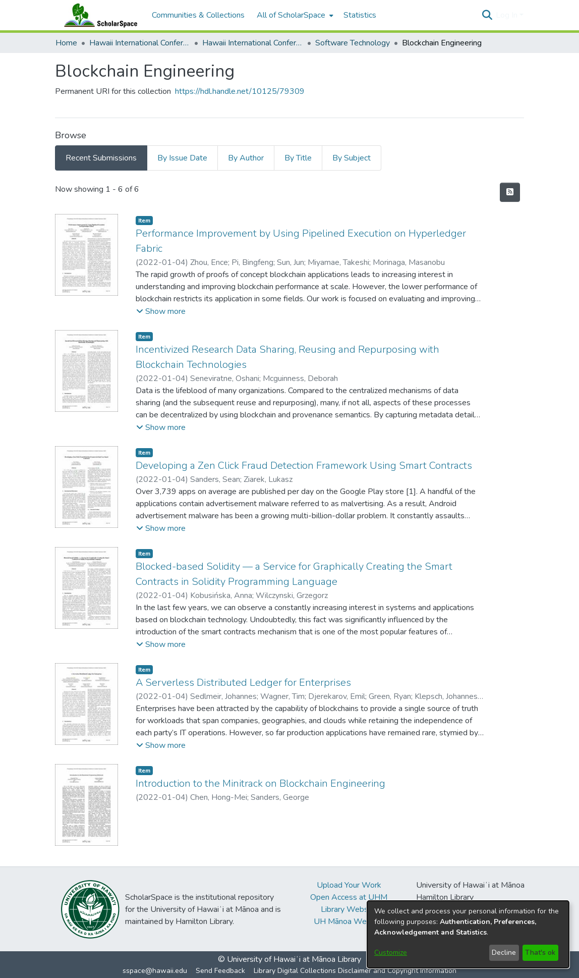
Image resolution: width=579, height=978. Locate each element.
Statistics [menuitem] (359, 15)
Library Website (349, 909)
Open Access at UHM (348, 897)
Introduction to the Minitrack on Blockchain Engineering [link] (260, 783)
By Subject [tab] (351, 158)
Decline (504, 952)
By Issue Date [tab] (182, 158)
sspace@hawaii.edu (155, 970)
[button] (487, 15)
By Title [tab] (298, 158)
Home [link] (66, 42)
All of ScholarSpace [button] (291, 15)
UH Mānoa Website (349, 921)
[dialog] (468, 934)
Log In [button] (507, 15)
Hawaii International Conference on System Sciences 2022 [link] (252, 42)
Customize (390, 952)
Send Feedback (220, 970)
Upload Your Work (349, 885)
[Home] (98, 15)
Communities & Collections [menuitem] (198, 15)
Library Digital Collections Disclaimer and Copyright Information (355, 970)
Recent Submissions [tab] (101, 158)
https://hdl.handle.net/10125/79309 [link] (240, 91)
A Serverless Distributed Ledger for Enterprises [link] (243, 682)
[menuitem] (294, 15)
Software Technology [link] (352, 42)
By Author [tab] (246, 158)
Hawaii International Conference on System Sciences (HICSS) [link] (139, 42)
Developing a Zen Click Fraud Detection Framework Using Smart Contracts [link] (304, 465)
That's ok (540, 952)
